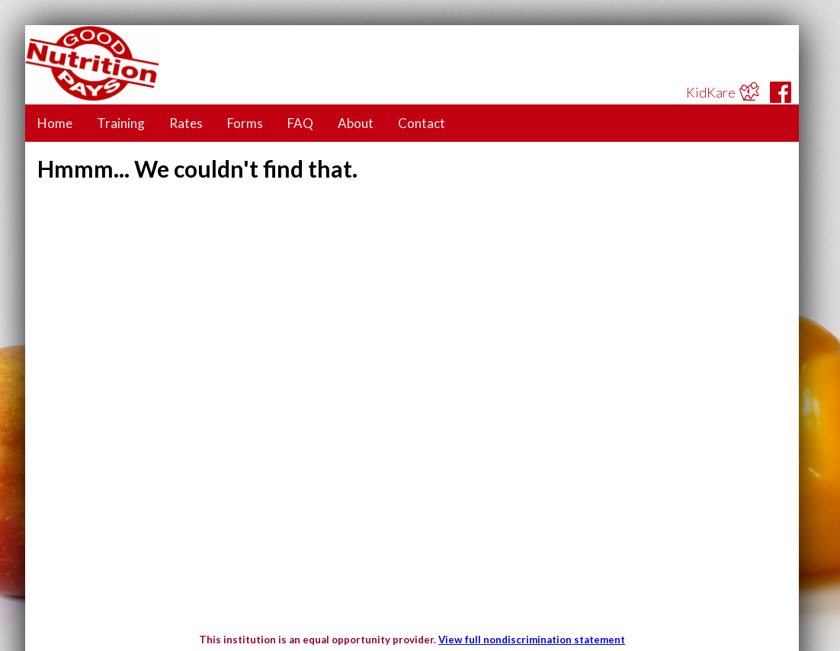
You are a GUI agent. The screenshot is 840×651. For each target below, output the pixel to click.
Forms (245, 123)
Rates (186, 123)
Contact (421, 123)
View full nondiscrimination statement (531, 639)
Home (54, 123)
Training (121, 123)
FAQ (300, 123)
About (356, 123)
